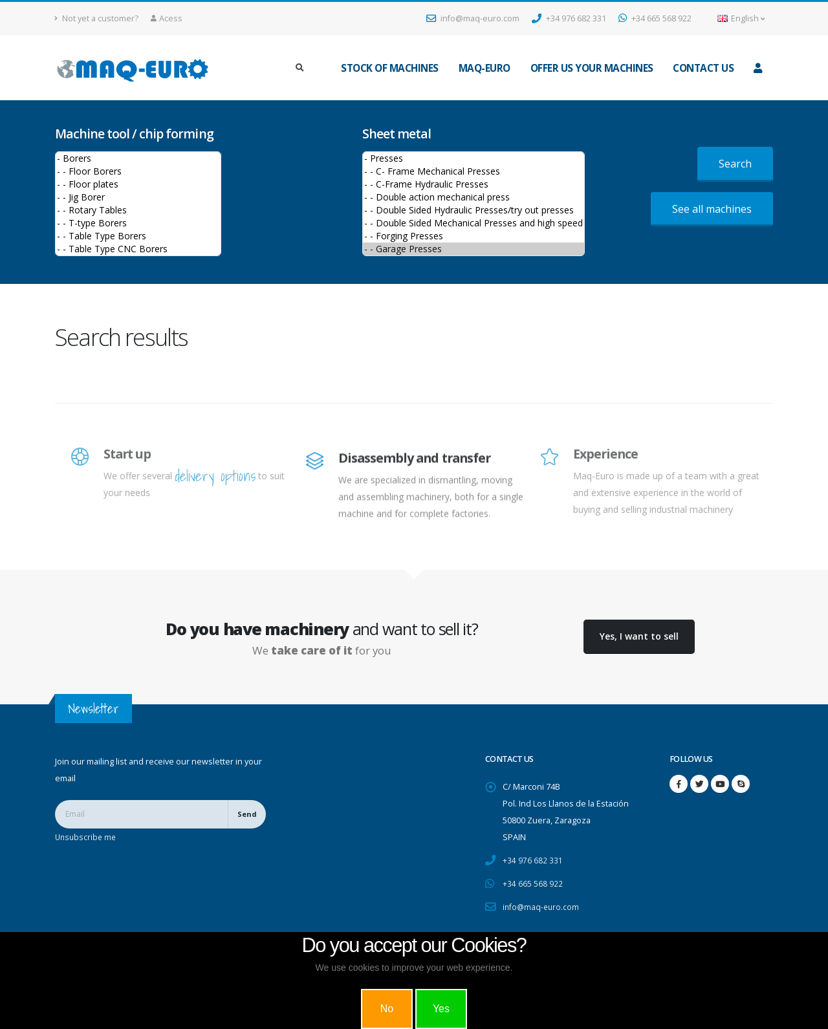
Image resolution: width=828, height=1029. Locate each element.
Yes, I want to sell (639, 636)
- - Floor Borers (138, 171)
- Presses (473, 158)
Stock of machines (390, 68)
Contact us (703, 68)
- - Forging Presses (473, 236)
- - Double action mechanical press (473, 197)
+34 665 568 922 (655, 18)
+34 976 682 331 (569, 18)
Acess (166, 18)
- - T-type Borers (138, 223)
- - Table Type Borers (138, 236)
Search (735, 164)
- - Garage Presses (473, 249)
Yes (441, 1008)
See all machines (712, 209)
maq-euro (484, 68)
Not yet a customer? (96, 18)
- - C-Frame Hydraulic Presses (473, 184)
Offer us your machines (591, 68)
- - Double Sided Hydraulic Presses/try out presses (473, 210)
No (386, 1008)
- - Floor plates (138, 184)
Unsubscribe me (87, 836)
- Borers (138, 158)
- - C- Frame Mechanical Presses (473, 171)
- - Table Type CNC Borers (138, 249)
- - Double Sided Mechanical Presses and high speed (473, 223)
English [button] (741, 18)
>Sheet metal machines (473, 203)
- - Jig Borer (138, 197)
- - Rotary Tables (138, 210)
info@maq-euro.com (472, 18)
